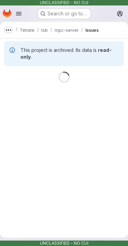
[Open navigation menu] (18, 13)
